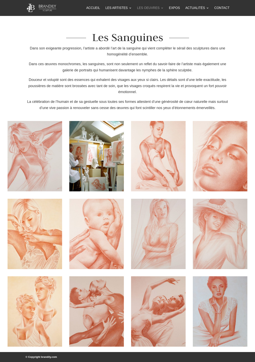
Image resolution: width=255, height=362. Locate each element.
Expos (174, 8)
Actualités (195, 8)
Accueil (93, 8)
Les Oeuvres (148, 8)
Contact (222, 8)
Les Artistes (116, 8)
